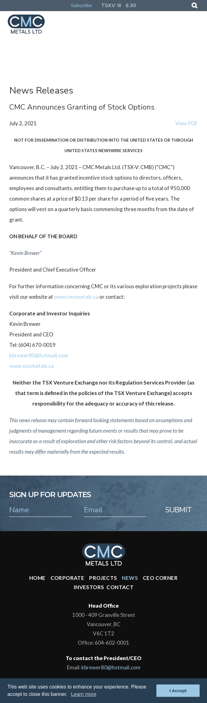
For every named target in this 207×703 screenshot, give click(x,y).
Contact (120, 587)
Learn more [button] (83, 694)
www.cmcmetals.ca (76, 296)
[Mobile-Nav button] (194, 24)
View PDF (186, 123)
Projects (103, 578)
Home (37, 578)
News (130, 578)
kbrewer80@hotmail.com (38, 355)
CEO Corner (160, 578)
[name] (40, 510)
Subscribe (81, 5)
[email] (115, 510)
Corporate (68, 578)
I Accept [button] (177, 690)
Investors (88, 587)
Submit (178, 510)
